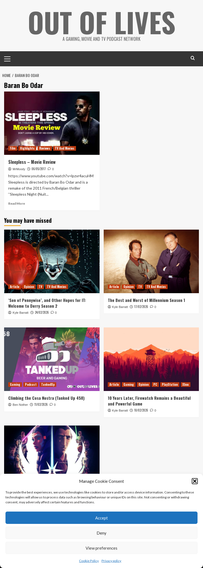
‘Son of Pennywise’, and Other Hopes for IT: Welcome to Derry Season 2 (47, 303)
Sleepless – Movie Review (32, 162)
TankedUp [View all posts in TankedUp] (48, 384)
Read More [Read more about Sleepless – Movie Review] (16, 203)
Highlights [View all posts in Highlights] (27, 148)
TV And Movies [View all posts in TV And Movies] (64, 148)
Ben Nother (20, 404)
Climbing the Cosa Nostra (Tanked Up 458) (46, 398)
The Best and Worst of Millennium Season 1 (146, 300)
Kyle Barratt (20, 312)
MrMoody (19, 169)
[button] (195, 481)
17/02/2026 (141, 306)
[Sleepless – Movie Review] (52, 123)
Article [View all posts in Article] (14, 286)
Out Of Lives (102, 22)
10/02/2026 (141, 410)
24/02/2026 (42, 312)
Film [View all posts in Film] (12, 148)
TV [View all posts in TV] (40, 286)
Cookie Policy (89, 561)
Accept (101, 517)
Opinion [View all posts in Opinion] (29, 286)
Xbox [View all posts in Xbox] (185, 384)
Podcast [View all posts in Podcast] (30, 384)
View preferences (101, 548)
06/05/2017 (39, 169)
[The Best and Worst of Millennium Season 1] (151, 261)
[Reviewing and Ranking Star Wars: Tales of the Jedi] (52, 457)
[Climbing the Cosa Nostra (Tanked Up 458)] (52, 359)
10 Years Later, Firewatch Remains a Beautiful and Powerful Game (149, 401)
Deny (101, 532)
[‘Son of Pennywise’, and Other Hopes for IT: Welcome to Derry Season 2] (52, 261)
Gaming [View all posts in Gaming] (15, 384)
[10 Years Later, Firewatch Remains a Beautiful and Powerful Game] (151, 359)
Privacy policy (111, 561)
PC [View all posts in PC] (155, 384)
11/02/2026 (41, 404)
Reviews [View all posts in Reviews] (44, 148)
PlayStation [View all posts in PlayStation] (170, 384)
